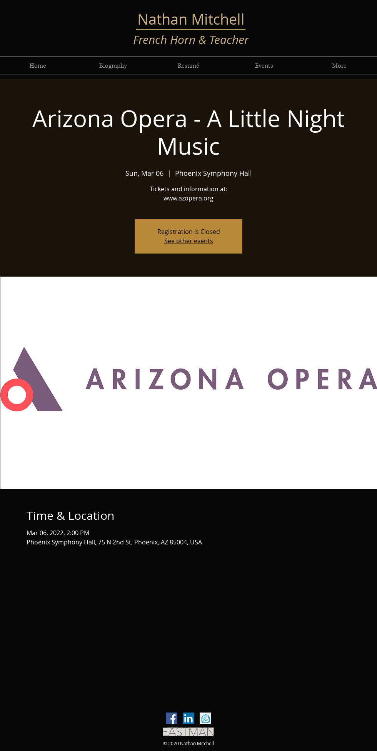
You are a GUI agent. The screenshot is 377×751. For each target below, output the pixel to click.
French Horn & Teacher (191, 39)
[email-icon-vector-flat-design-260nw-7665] (205, 718)
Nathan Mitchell (191, 19)
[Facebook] (171, 718)
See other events (188, 241)
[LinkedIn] (188, 718)
